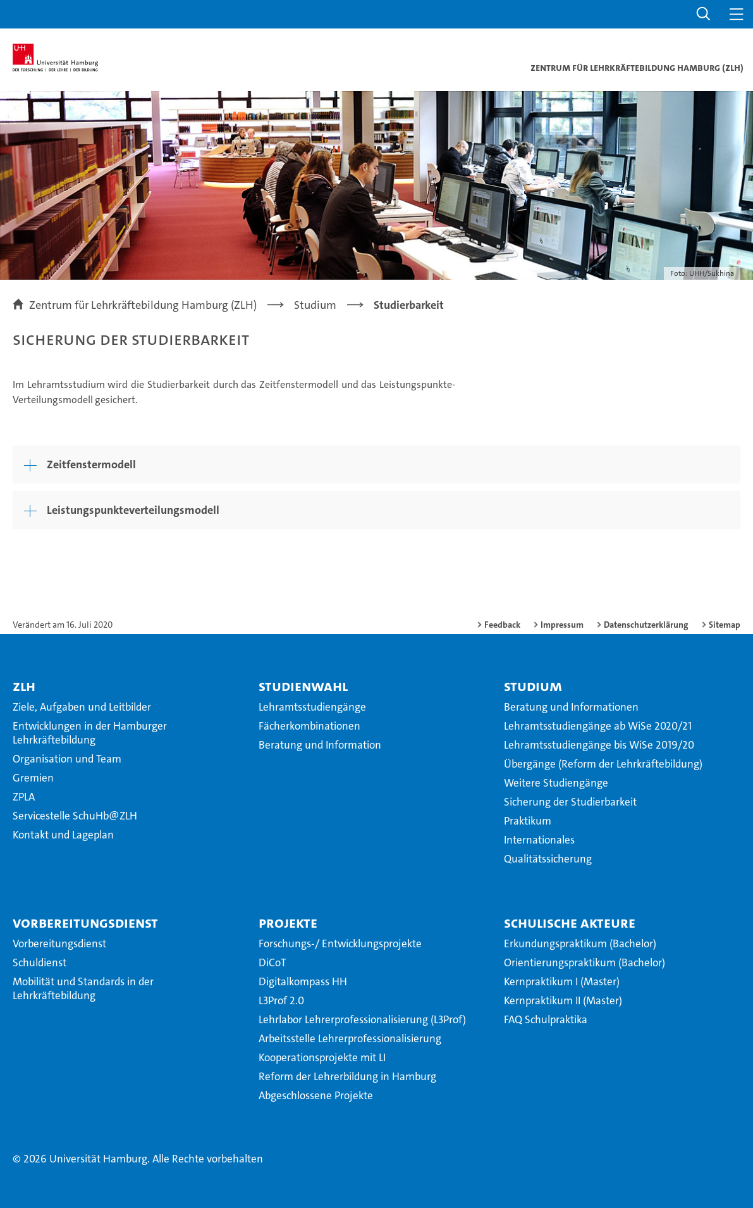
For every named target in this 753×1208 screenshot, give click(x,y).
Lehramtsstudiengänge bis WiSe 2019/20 (599, 745)
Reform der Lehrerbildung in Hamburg (347, 1076)
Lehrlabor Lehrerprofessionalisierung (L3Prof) (362, 1019)
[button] (703, 14)
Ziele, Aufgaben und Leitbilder (82, 707)
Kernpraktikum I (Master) (562, 981)
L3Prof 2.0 (281, 1000)
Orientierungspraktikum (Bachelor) (584, 962)
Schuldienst (39, 962)
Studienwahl (303, 686)
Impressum (562, 624)
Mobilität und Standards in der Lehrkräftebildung (83, 988)
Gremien (33, 778)
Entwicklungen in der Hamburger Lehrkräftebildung (90, 733)
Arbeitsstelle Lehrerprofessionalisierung (350, 1038)
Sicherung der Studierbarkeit (570, 802)
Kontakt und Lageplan (63, 835)
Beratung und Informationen (571, 707)
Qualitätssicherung (548, 859)
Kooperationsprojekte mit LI (322, 1057)
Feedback (502, 624)
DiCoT (272, 962)
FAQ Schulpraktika (545, 1019)
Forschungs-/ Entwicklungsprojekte (340, 943)
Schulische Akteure (569, 922)
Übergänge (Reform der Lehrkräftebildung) (603, 764)
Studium (533, 686)
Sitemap (724, 624)
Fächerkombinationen (309, 726)
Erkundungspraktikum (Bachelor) (580, 943)
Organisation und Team (67, 759)
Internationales (539, 840)
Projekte (288, 922)
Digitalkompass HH (303, 981)
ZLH (24, 686)
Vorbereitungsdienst (85, 922)
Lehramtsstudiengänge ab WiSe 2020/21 (598, 726)
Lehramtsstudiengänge (312, 707)
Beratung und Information (320, 745)
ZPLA (24, 797)
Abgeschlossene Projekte (316, 1095)
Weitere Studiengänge (556, 783)
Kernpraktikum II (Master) (563, 1000)
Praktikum (527, 821)
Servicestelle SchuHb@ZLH (75, 816)
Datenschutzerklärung (646, 624)
